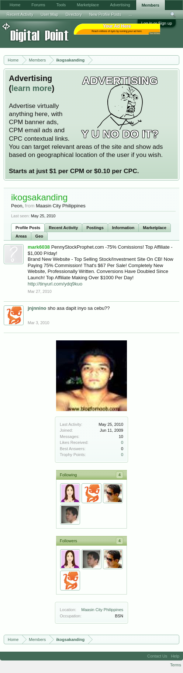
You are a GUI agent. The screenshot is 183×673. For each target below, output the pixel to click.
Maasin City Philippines (102, 609)
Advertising (120, 5)
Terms (175, 665)
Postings (94, 227)
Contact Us (157, 656)
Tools (61, 5)
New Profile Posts (105, 14)
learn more (31, 88)
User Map (49, 14)
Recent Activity (63, 227)
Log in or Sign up (156, 23)
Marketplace (154, 227)
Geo (39, 236)
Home (15, 5)
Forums (38, 5)
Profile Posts (27, 227)
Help (175, 656)
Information (123, 227)
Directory (74, 14)
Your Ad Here (154, 33)
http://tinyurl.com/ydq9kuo (55, 284)
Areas (21, 236)
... (130, 14)
